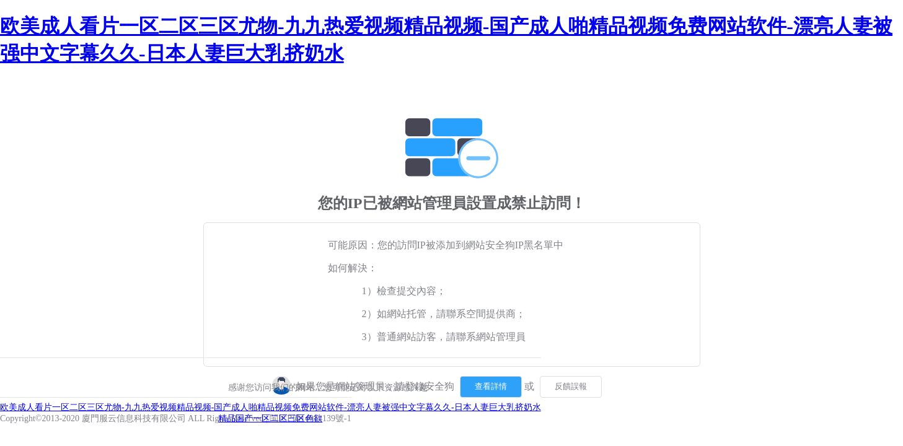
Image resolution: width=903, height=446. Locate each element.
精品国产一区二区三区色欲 (270, 418)
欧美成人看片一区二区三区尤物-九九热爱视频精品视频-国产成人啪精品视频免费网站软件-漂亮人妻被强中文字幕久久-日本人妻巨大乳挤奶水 (270, 407)
